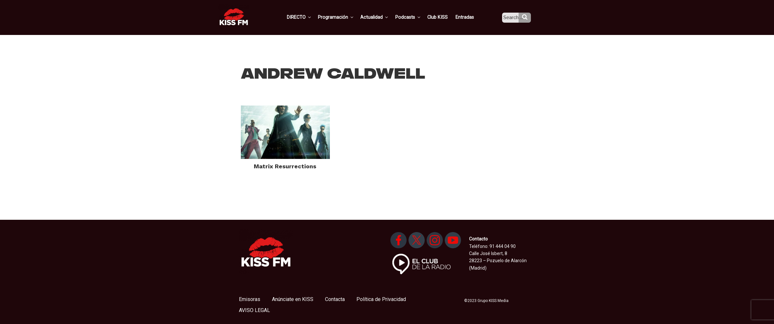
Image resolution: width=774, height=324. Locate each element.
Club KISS (443, 17)
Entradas (469, 17)
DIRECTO (309, 17)
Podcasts (415, 17)
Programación (345, 17)
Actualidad (382, 17)
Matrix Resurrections (285, 166)
